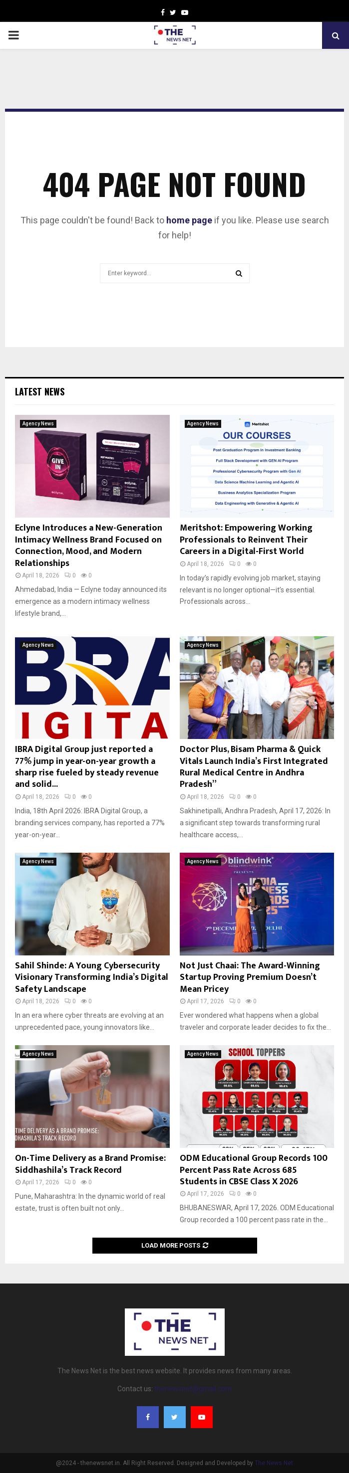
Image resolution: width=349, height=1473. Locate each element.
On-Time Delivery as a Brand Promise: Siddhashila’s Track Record (90, 1164)
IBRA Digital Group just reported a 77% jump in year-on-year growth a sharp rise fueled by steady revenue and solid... (87, 767)
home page (189, 220)
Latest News (39, 391)
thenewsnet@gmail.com (193, 1389)
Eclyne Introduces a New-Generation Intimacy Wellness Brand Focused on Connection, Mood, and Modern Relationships (88, 545)
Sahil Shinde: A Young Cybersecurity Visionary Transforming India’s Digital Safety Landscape (91, 977)
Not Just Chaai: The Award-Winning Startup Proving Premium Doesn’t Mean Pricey (250, 977)
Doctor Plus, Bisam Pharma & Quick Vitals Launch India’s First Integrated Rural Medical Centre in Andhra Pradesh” (254, 767)
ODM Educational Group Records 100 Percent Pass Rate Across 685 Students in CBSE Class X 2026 (254, 1170)
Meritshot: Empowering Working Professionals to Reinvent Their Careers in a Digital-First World (246, 540)
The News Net (274, 1463)
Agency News (38, 423)
